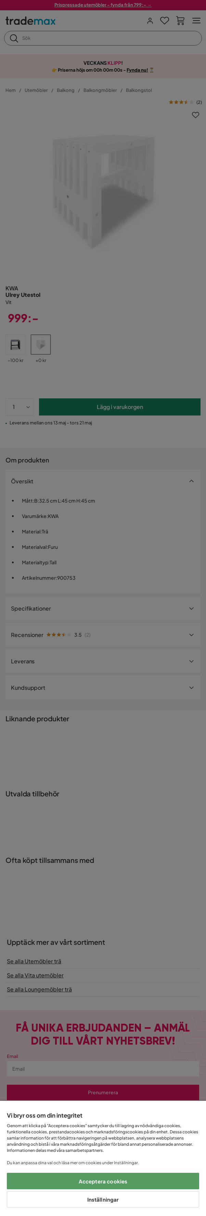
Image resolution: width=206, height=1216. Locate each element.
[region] (103, 1158)
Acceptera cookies (103, 1181)
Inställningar (103, 1199)
